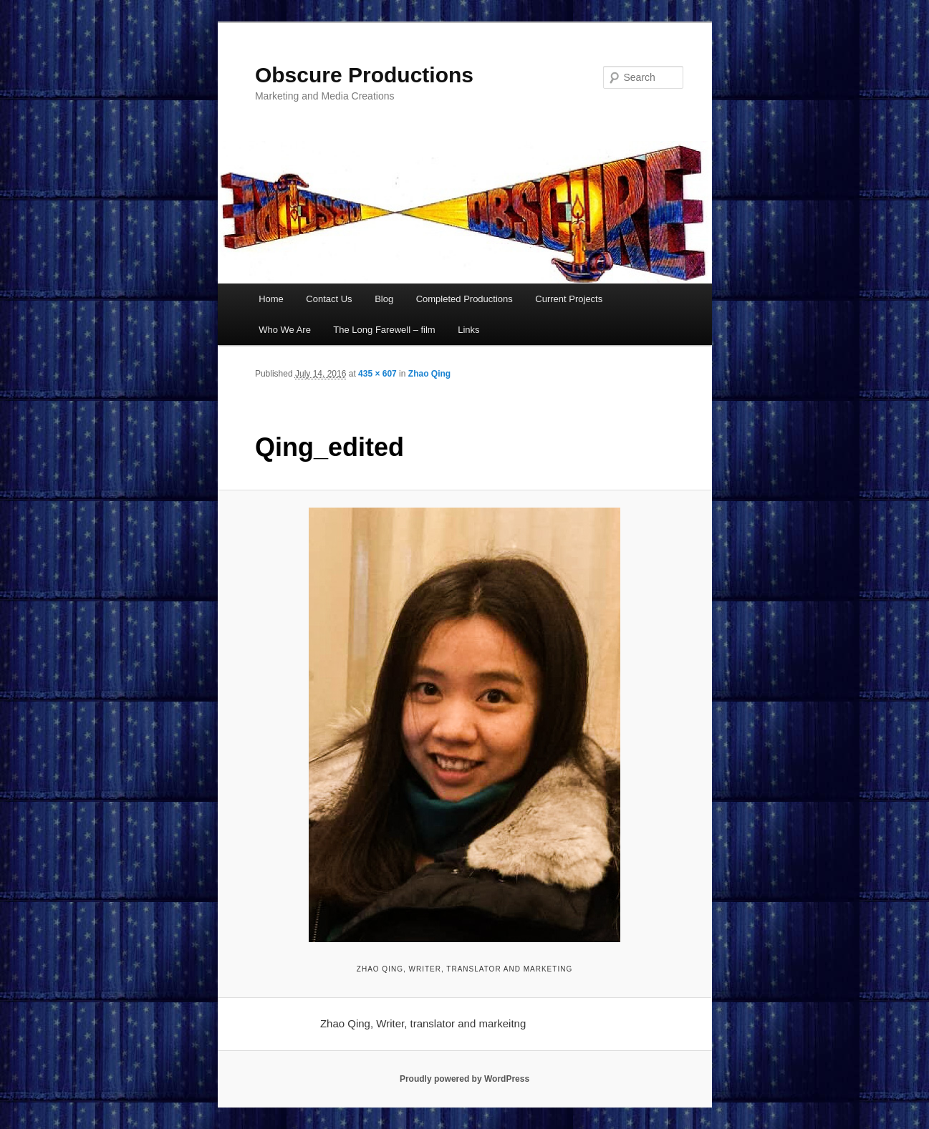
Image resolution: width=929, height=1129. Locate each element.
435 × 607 (377, 374)
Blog (384, 299)
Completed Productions (464, 299)
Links (468, 329)
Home (271, 299)
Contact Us (329, 299)
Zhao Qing (429, 374)
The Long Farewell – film (384, 329)
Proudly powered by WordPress (464, 1079)
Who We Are (285, 329)
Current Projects (568, 299)
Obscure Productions (364, 75)
